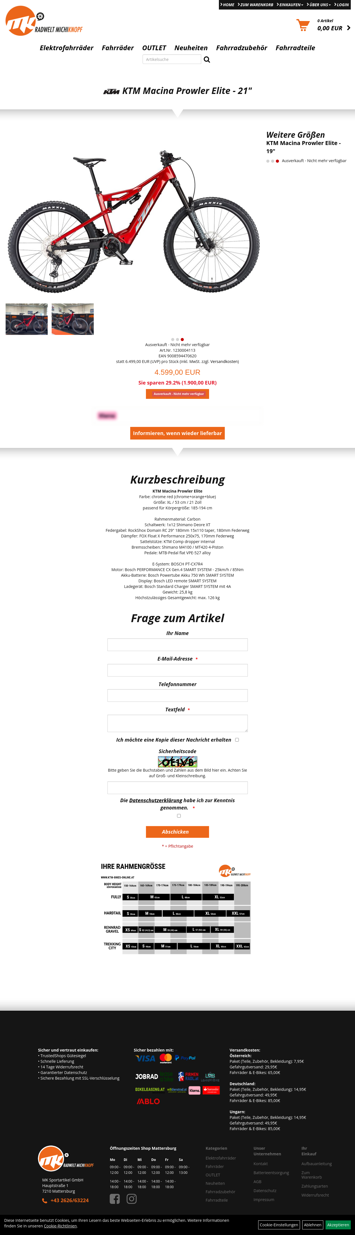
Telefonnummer (177, 684)
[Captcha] (177, 787)
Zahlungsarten (307, 1186)
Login (343, 4)
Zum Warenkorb (257, 4)
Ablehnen (312, 1224)
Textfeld (175, 709)
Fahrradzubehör (241, 47)
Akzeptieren (338, 1224)
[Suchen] (207, 59)
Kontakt (261, 1163)
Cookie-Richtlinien (60, 1226)
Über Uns (320, 4)
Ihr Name (177, 633)
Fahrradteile (295, 47)
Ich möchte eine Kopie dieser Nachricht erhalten (173, 739)
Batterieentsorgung (271, 1172)
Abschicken (175, 831)
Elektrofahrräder (66, 47)
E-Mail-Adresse (175, 658)
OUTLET (154, 47)
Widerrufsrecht (307, 1195)
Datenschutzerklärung (155, 800)
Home (228, 4)
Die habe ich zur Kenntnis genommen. (177, 804)
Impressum (264, 1199)
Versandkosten (224, 361)
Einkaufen (291, 4)
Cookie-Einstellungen (279, 1224)
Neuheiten (191, 47)
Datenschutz (265, 1190)
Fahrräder (118, 47)
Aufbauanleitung (307, 1163)
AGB (258, 1181)
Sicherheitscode (177, 751)
